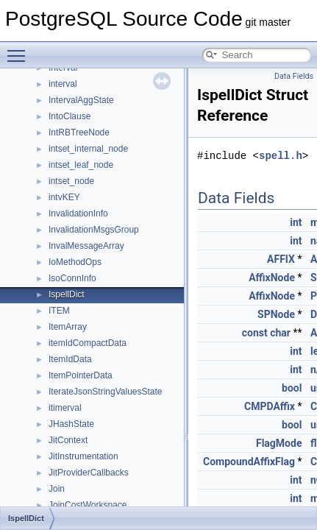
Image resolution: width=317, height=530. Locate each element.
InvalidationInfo (78, 213)
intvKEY (64, 197)
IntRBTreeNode (79, 132)
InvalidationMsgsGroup (94, 230)
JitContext (68, 440)
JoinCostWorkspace (88, 505)
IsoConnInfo (72, 278)
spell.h (280, 156)
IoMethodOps (75, 262)
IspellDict (67, 294)
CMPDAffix (269, 406)
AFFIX (281, 259)
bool (292, 388)
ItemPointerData (81, 375)
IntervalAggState (81, 100)
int (296, 222)
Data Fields (293, 76)
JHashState (71, 424)
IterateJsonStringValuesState (106, 391)
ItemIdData (70, 359)
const (255, 333)
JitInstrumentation (83, 456)
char (280, 333)
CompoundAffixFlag (249, 461)
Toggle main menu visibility (19, 49)
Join (57, 489)
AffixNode (272, 277)
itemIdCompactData (88, 343)
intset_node (71, 181)
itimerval (65, 408)
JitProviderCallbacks (89, 472)
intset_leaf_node (81, 165)
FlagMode (279, 443)
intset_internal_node (88, 149)
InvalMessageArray (86, 246)
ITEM (59, 310)
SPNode (276, 314)
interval (63, 84)
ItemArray (68, 327)
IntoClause (69, 116)
